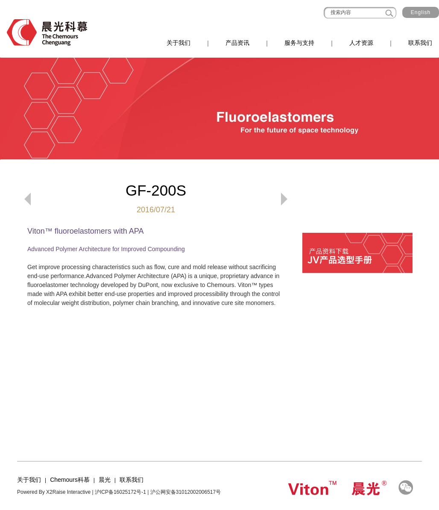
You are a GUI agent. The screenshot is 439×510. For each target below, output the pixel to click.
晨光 (105, 479)
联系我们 (420, 42)
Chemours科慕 (70, 479)
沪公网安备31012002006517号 (185, 492)
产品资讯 (237, 42)
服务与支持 (299, 42)
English (420, 12)
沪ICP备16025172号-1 (120, 492)
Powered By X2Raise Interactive (54, 492)
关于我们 (178, 42)
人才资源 (361, 42)
